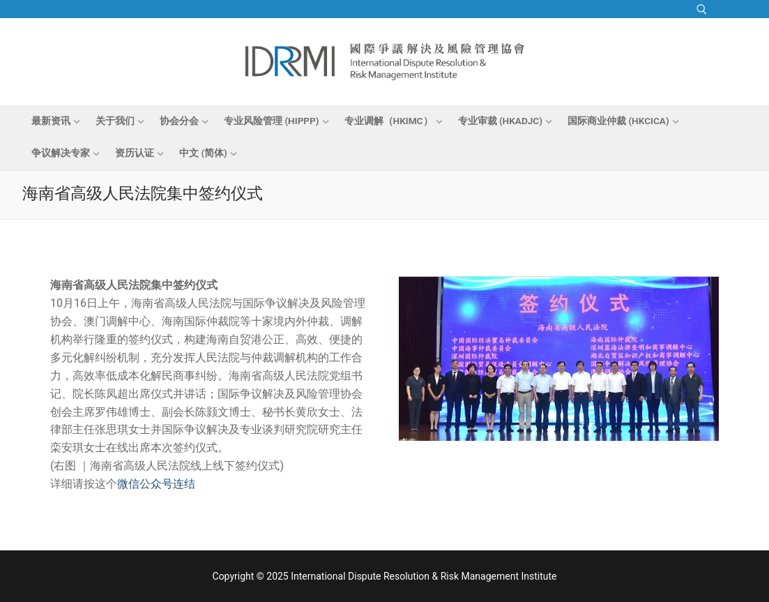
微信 (128, 483)
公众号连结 (167, 483)
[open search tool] (701, 9)
